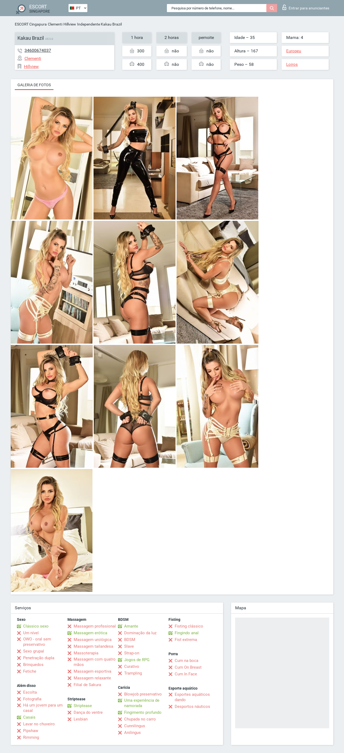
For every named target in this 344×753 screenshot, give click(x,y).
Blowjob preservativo (143, 694)
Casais (29, 717)
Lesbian (81, 719)
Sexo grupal (33, 651)
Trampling (133, 673)
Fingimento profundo (143, 712)
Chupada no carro (140, 719)
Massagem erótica (90, 632)
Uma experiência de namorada (141, 703)
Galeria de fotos (34, 85)
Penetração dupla (38, 657)
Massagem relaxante (92, 678)
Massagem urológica (93, 639)
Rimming (31, 737)
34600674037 (37, 50)
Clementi (55, 24)
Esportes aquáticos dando (192, 697)
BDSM (129, 639)
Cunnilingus (134, 725)
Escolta (30, 692)
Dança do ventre (88, 712)
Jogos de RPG (136, 659)
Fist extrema (186, 639)
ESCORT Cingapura (31, 24)
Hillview (69, 24)
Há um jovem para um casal (43, 708)
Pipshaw (30, 730)
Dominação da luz (140, 632)
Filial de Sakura (87, 684)
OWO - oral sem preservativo (37, 642)
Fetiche (29, 671)
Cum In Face (186, 674)
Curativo (131, 666)
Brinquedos (33, 664)
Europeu (293, 51)
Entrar (305, 7)
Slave (129, 646)
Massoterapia (86, 653)
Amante (131, 626)
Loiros (292, 64)
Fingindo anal (187, 632)
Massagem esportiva (92, 671)
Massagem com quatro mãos (95, 662)
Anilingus (132, 732)
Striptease (83, 705)
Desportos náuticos (192, 706)
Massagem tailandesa (93, 646)
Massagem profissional (95, 626)
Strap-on (131, 653)
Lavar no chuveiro (39, 724)
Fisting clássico (189, 626)
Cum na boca (186, 660)
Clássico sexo (36, 626)
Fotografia (32, 699)
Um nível (31, 632)
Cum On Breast (188, 667)
